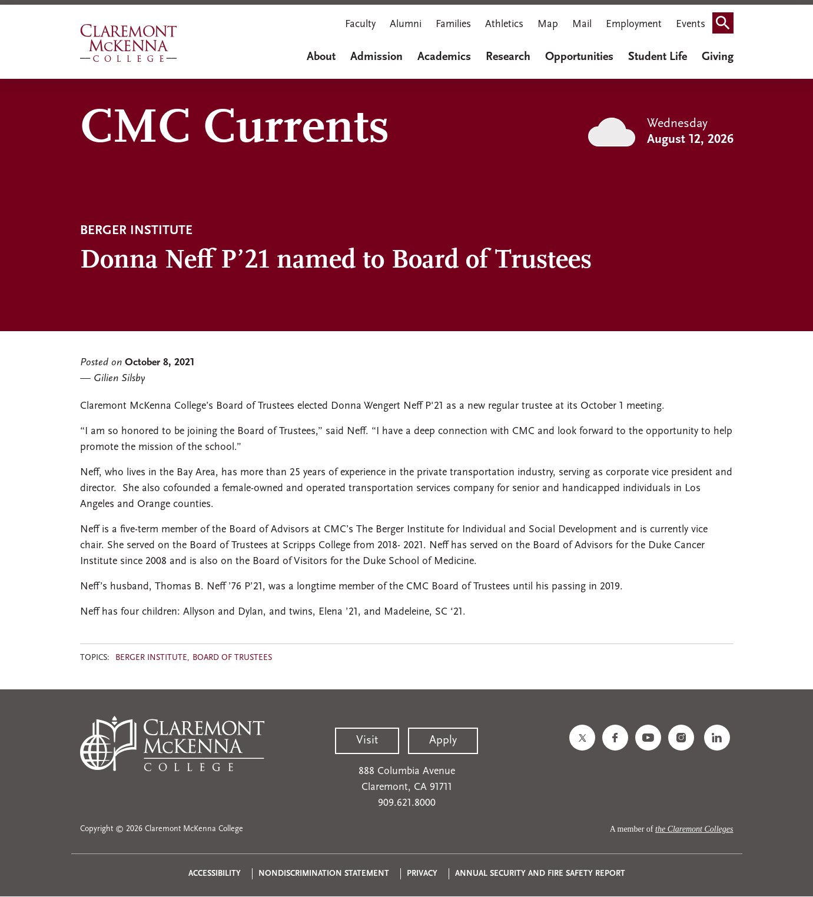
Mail (582, 24)
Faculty (360, 24)
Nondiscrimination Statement (323, 873)
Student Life (657, 57)
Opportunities (579, 57)
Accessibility (214, 873)
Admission (376, 57)
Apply (443, 740)
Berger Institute (151, 657)
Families (453, 24)
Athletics (504, 24)
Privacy (422, 873)
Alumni (406, 24)
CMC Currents (234, 129)
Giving (718, 57)
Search (726, 25)
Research (508, 57)
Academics (444, 57)
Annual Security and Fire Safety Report (540, 873)
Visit (367, 740)
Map (547, 24)
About (321, 57)
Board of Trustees (232, 657)
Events (690, 24)
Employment (634, 24)
